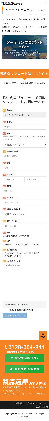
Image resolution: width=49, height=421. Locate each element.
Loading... (24, 209)
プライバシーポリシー (37, 403)
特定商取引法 (41, 406)
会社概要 (18, 403)
